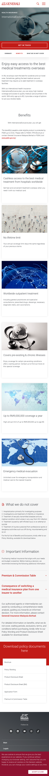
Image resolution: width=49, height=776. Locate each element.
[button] (43, 3)
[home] (11, 3)
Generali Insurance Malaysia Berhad (19, 616)
